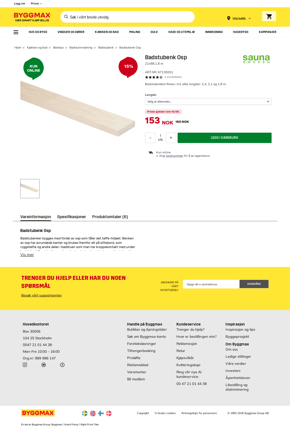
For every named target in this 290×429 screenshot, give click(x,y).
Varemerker (136, 372)
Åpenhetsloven (238, 378)
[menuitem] (16, 32)
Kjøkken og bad (37, 47)
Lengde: (151, 94)
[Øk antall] (171, 138)
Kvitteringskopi (188, 365)
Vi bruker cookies (165, 413)
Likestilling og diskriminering (237, 387)
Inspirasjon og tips (240, 329)
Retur (180, 350)
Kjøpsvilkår (185, 358)
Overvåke (254, 284)
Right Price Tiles (90, 424)
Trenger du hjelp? (190, 329)
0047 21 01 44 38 (37, 345)
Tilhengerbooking (141, 350)
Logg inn (19, 3)
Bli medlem (136, 379)
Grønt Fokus (71, 424)
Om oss (232, 349)
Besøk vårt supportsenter (41, 295)
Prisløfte (133, 358)
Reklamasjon (186, 343)
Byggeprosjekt (237, 336)
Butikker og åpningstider (147, 329)
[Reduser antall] (150, 138)
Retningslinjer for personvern (199, 413)
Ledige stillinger (238, 356)
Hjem (18, 47)
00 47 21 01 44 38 (191, 383)
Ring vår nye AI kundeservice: (189, 374)
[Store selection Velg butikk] (239, 18)
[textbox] (159, 122)
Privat (35, 3)
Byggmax (56, 424)
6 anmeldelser (173, 77)
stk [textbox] (160, 140)
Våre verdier (236, 363)
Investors (233, 370)
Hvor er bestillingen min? (196, 336)
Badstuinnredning (80, 47)
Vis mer (27, 254)
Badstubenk (106, 47)
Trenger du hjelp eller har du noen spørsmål (73, 281)
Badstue (58, 47)
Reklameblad (137, 365)
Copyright (143, 413)
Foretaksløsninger (141, 343)
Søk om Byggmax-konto (146, 336)
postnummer (174, 156)
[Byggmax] (32, 17)
